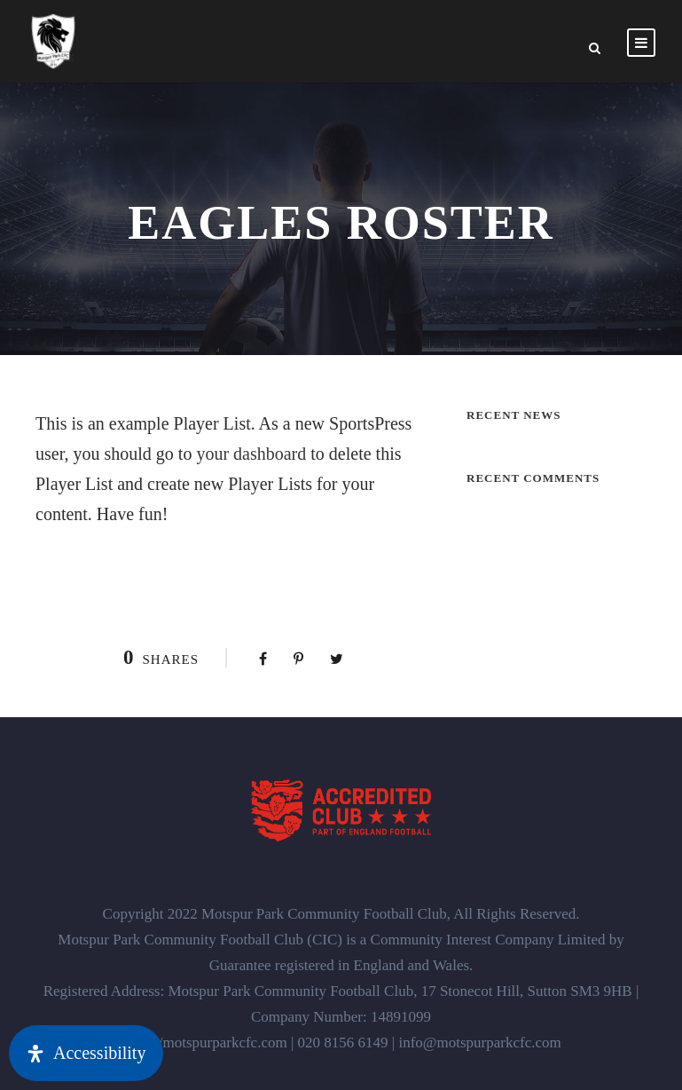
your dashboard (251, 453)
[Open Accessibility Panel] (86, 1053)
